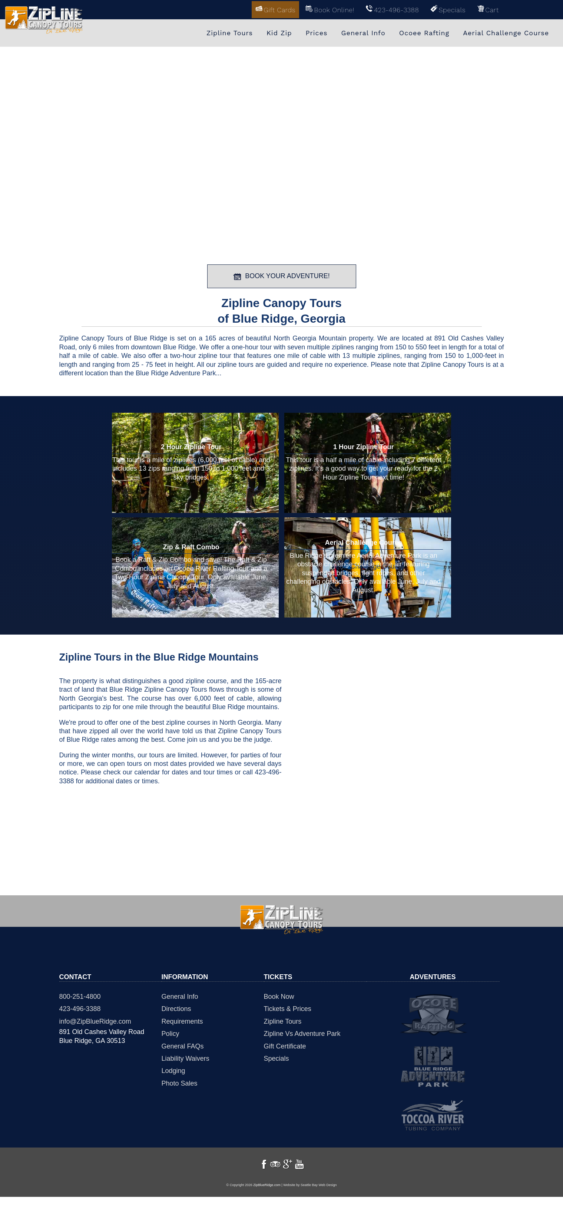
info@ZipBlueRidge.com (95, 1020)
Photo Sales (180, 1082)
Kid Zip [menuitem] (279, 32)
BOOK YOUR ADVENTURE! (281, 275)
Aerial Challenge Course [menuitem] (506, 32)
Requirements (182, 1020)
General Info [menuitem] (363, 32)
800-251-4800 (80, 996)
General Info (180, 996)
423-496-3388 (80, 1008)
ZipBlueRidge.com (267, 1193)
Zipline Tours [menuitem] (229, 32)
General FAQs (183, 1045)
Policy (170, 1033)
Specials (276, 1057)
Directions (176, 1008)
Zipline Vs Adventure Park (302, 1033)
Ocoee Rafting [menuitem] (424, 32)
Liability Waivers (185, 1057)
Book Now (279, 996)
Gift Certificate (285, 1045)
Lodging (173, 1070)
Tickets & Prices (287, 1008)
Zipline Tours (283, 1020)
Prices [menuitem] (316, 32)
